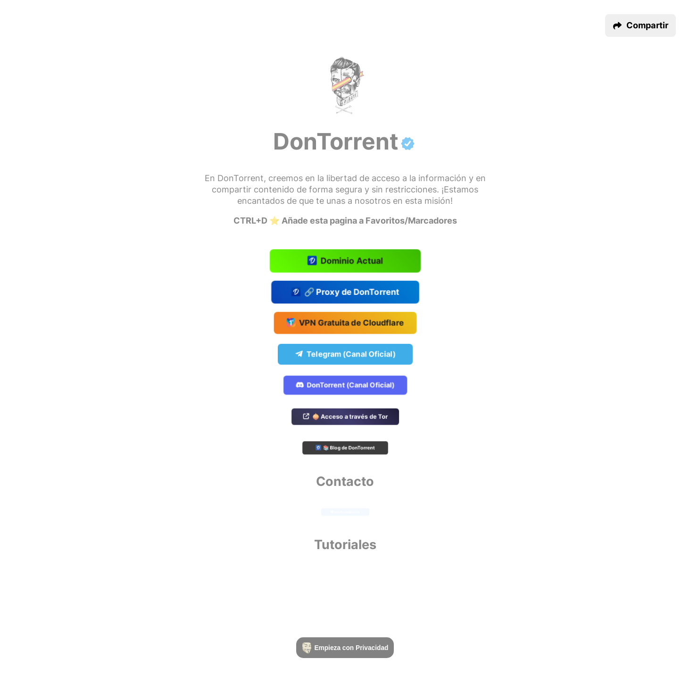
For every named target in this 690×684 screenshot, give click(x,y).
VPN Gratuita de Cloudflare (345, 323)
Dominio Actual (345, 261)
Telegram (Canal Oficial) (345, 354)
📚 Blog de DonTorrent (345, 448)
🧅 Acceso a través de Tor (345, 417)
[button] (640, 25)
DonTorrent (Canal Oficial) (345, 386)
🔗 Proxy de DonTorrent (345, 292)
